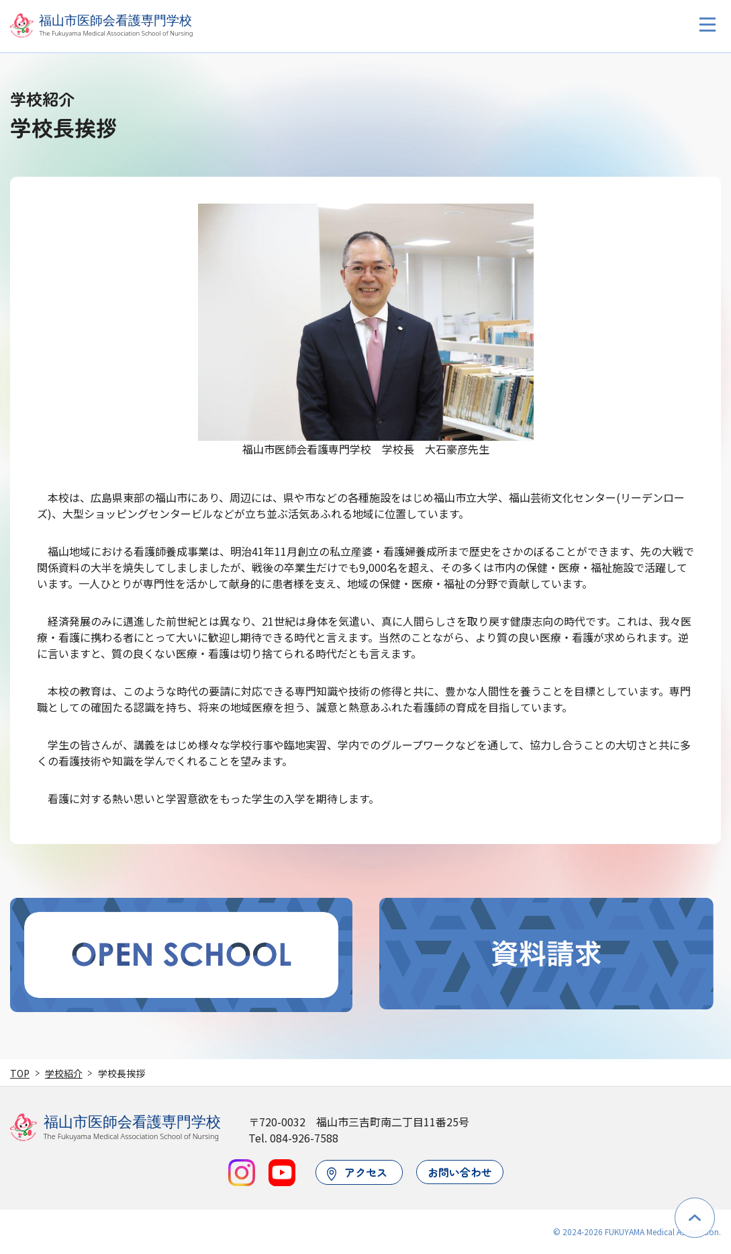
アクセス (357, 1172)
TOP (20, 1073)
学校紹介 (64, 1073)
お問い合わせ (460, 1172)
